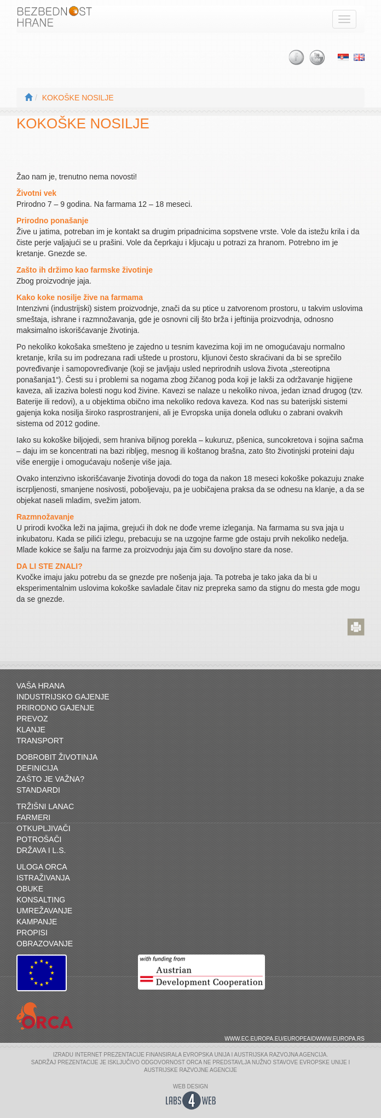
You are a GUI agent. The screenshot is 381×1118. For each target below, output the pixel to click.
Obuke (29, 888)
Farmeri (33, 817)
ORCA (193, 1062)
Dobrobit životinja (56, 757)
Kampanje (36, 921)
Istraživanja (43, 877)
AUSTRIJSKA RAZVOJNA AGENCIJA (280, 1055)
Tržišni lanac (45, 806)
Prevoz (32, 718)
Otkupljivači (43, 828)
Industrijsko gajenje (62, 696)
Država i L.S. (41, 850)
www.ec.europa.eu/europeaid (270, 1039)
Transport (40, 740)
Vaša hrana (40, 685)
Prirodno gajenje (55, 707)
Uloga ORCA (41, 866)
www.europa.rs (340, 1039)
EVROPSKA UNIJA (206, 1055)
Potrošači (38, 839)
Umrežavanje (44, 910)
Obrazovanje (44, 943)
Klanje (30, 729)
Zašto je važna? (50, 779)
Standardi (38, 790)
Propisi (32, 932)
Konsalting (40, 899)
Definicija (37, 768)
